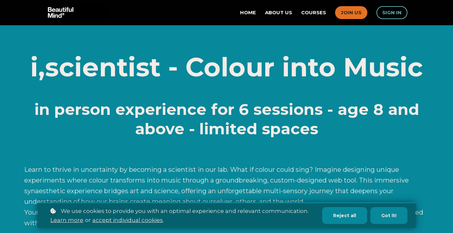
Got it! (388, 215)
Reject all (344, 215)
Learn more (66, 220)
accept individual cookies (127, 220)
